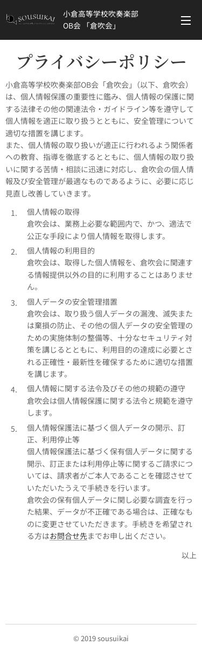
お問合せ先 (68, 535)
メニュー (186, 20)
